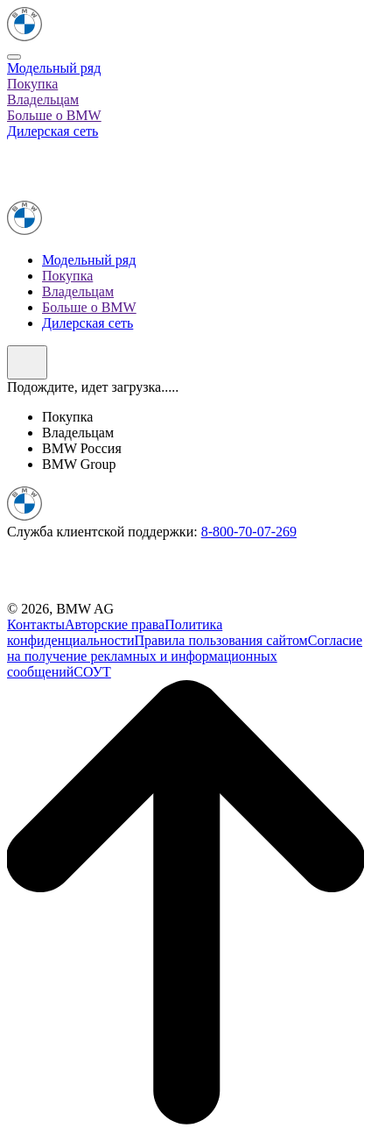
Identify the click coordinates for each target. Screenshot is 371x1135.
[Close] (14, 57)
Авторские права (114, 624)
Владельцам (43, 99)
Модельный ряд (54, 67)
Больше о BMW (54, 115)
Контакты (36, 624)
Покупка (32, 83)
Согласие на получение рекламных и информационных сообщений (184, 656)
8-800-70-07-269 (249, 531)
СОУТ (92, 671)
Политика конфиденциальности (114, 632)
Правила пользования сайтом (221, 640)
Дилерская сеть (52, 131)
